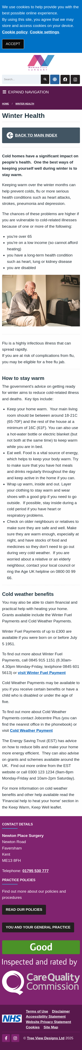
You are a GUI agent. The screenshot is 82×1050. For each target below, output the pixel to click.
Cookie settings (44, 32)
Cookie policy (15, 32)
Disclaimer (61, 1011)
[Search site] (45, 79)
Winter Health (25, 103)
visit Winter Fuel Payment (42, 673)
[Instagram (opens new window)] (15, 1038)
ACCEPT (13, 44)
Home (5, 103)
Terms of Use (37, 1011)
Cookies (33, 1027)
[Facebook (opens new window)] (6, 1038)
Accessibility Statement (46, 1017)
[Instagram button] (75, 79)
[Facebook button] (65, 79)
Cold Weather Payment (31, 730)
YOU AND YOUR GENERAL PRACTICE (38, 927)
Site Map (51, 1027)
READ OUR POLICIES (24, 910)
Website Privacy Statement (48, 1022)
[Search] (21, 79)
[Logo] (41, 63)
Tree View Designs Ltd (45, 1038)
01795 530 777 (35, 871)
